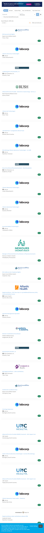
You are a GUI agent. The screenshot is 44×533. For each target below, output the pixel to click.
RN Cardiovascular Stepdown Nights (11, 272)
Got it (40, 526)
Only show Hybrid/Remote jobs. (11, 17)
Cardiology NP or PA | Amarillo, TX (10, 71)
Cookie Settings (33, 526)
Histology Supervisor (7, 409)
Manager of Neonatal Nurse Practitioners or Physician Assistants (18, 254)
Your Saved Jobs (36, 10)
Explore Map (17, 10)
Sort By (3, 22)
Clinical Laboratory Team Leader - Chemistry (13, 498)
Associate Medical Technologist (10, 226)
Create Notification (37, 22)
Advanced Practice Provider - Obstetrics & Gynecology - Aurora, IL (19, 91)
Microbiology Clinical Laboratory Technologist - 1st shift (16, 150)
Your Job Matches (26, 10)
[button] (40, 14)
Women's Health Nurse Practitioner (11, 333)
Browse (11, 10)
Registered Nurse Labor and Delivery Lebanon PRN (15, 516)
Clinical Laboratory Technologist (10, 53)
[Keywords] (10, 14)
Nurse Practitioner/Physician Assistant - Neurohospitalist (17, 168)
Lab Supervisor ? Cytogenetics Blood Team (13, 130)
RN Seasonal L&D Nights (8, 34)
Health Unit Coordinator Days (9, 389)
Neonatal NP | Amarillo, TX (9, 351)
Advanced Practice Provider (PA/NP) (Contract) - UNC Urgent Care (19, 434)
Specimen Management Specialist (11, 313)
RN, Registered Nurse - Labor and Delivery (13, 371)
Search (5, 10)
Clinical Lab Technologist (8, 111)
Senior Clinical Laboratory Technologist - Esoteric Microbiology (18, 453)
